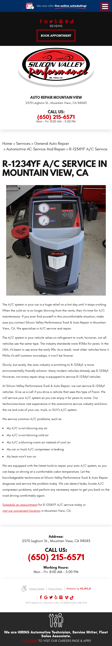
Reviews (56, 26)
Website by (78, 588)
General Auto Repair (51, 143)
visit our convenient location (21, 511)
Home (7, 143)
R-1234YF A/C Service (88, 149)
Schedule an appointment (19, 505)
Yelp (55, 21)
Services (23, 143)
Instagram (60, 21)
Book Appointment (56, 35)
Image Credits (36, 588)
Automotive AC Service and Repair (35, 149)
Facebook (40, 21)
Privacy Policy (55, 588)
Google (45, 21)
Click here (29, 641)
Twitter (50, 21)
